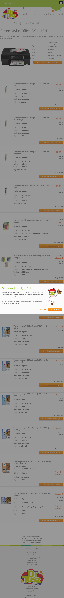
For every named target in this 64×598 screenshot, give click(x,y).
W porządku (55, 309)
